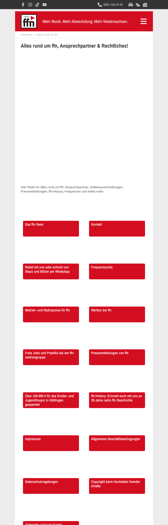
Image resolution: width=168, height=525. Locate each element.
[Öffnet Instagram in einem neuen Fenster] (30, 5)
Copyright (98, 519)
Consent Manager (115, 519)
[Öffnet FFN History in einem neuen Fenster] (31, 469)
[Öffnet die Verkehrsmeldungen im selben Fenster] (131, 5)
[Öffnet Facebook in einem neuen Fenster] (23, 5)
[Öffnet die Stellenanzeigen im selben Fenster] (84, 469)
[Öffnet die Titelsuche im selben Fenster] (145, 5)
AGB (60, 519)
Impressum (49, 519)
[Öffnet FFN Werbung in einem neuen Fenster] (57, 469)
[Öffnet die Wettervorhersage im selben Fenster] (138, 5)
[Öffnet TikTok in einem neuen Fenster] (37, 5)
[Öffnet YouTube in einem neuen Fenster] (44, 5)
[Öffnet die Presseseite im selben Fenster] (137, 469)
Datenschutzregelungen (78, 519)
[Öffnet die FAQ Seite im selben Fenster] (110, 469)
